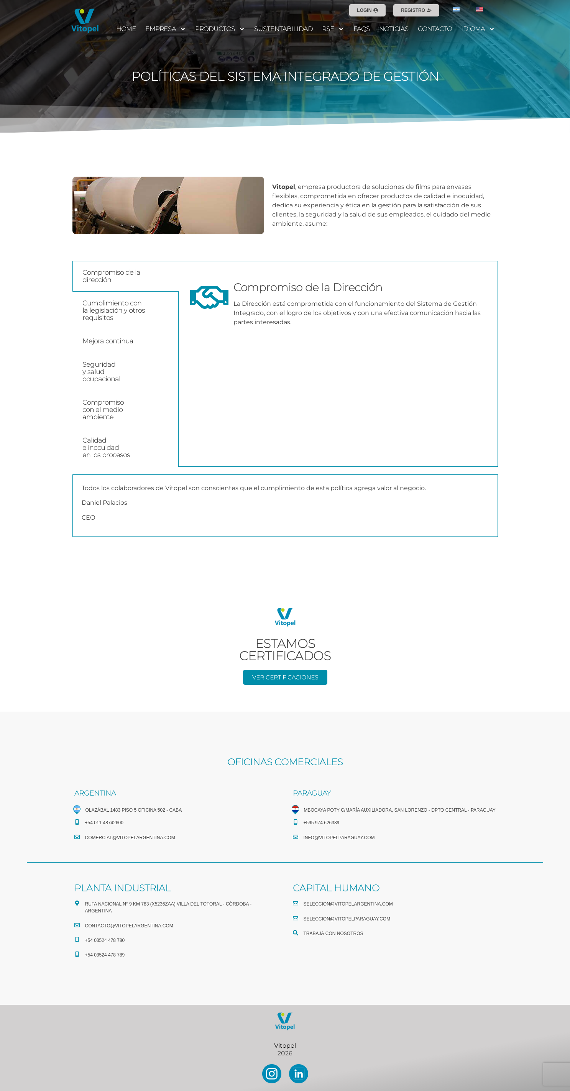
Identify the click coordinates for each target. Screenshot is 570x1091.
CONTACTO (435, 29)
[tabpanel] (338, 302)
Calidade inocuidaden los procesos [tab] (106, 447)
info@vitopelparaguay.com (339, 837)
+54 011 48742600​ (104, 822)
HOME (126, 29)
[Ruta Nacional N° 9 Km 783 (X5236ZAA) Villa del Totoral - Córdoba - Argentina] (77, 903)
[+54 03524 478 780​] (77, 939)
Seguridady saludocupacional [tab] (101, 372)
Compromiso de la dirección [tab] (111, 276)
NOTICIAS (394, 29)
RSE (333, 29)
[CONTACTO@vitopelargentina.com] (77, 925)
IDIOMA (478, 29)
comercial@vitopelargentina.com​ (130, 837)
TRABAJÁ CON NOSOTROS (333, 933)
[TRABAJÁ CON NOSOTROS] (295, 932)
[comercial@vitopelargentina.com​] (77, 837)
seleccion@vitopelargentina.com (348, 904)
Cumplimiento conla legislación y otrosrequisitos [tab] (113, 310)
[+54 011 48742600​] (77, 822)
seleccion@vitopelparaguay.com (347, 919)
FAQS (361, 29)
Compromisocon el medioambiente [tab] (103, 410)
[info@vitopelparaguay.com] (295, 837)
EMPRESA (165, 29)
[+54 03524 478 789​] (77, 954)
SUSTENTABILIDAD (283, 29)
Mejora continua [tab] (107, 341)
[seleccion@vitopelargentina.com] (295, 903)
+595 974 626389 (322, 822)
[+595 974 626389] (295, 822)
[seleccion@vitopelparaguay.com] (295, 918)
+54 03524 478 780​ (105, 940)
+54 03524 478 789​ (105, 955)
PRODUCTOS (220, 29)
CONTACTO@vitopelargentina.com (129, 926)
